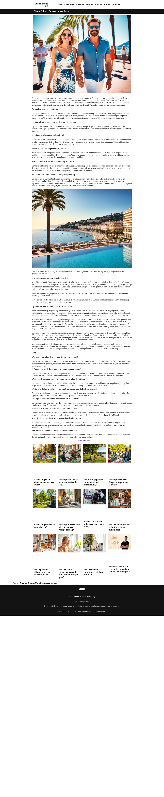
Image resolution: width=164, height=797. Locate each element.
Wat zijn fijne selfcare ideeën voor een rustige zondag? (69, 527)
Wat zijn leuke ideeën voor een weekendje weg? (69, 482)
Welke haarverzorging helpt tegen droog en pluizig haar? (119, 527)
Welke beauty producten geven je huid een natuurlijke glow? (68, 573)
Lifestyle (80, 4)
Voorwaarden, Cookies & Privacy (82, 596)
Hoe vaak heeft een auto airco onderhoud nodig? (94, 524)
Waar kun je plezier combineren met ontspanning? (93, 482)
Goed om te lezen (66, 4)
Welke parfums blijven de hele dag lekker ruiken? (43, 572)
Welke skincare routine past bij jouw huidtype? (94, 572)
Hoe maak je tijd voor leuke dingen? (44, 525)
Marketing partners (82, 601)
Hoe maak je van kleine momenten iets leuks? (44, 482)
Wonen (89, 4)
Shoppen (116, 4)
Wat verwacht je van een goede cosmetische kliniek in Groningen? (119, 569)
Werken (98, 4)
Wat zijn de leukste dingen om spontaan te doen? (118, 482)
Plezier (107, 4)
